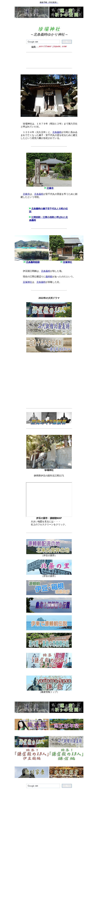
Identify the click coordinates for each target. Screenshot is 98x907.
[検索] (43, 42)
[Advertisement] (49, 60)
